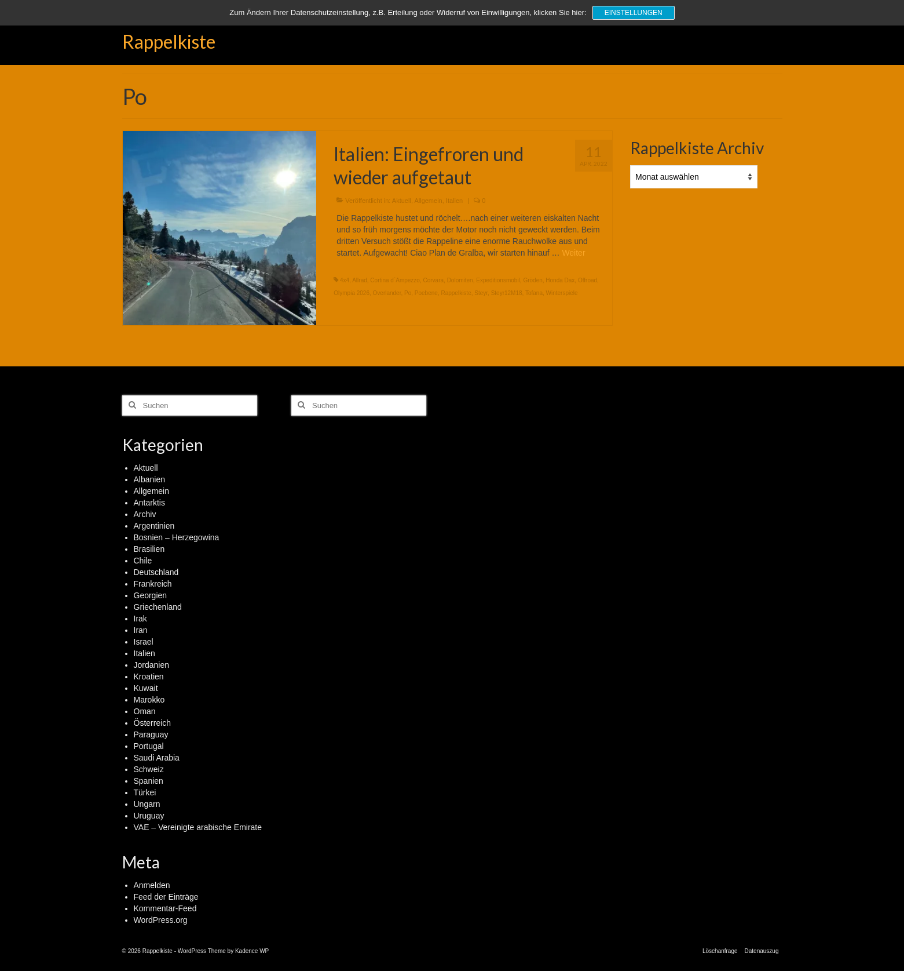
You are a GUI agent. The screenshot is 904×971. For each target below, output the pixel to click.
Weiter (573, 252)
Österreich (152, 723)
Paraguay (151, 734)
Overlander (387, 293)
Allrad (359, 280)
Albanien (150, 479)
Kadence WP (252, 951)
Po (407, 293)
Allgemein (428, 200)
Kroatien (149, 676)
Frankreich (153, 583)
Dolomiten (460, 280)
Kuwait (146, 688)
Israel (143, 641)
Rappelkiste (168, 41)
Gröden (532, 280)
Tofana (534, 293)
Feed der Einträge (166, 896)
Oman (145, 711)
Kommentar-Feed (165, 908)
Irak (140, 618)
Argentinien (154, 525)
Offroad (587, 280)
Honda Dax (560, 280)
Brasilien (149, 549)
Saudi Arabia (157, 757)
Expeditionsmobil (498, 280)
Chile (143, 560)
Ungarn (147, 804)
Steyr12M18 (506, 293)
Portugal (149, 746)
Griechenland (158, 607)
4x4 (344, 280)
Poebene (426, 293)
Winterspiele (562, 293)
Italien (454, 200)
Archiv (145, 514)
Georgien (150, 595)
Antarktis (149, 502)
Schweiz (149, 769)
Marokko (149, 699)
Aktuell (401, 200)
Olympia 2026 (351, 293)
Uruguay (149, 815)
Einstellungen (634, 13)
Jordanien (152, 665)
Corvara (433, 280)
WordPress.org (161, 920)
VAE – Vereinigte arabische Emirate (198, 827)
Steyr (481, 293)
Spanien (148, 780)
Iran (141, 630)
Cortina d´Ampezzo (395, 280)
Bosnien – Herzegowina (176, 537)
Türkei (145, 792)
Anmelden (152, 885)
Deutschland (156, 572)
